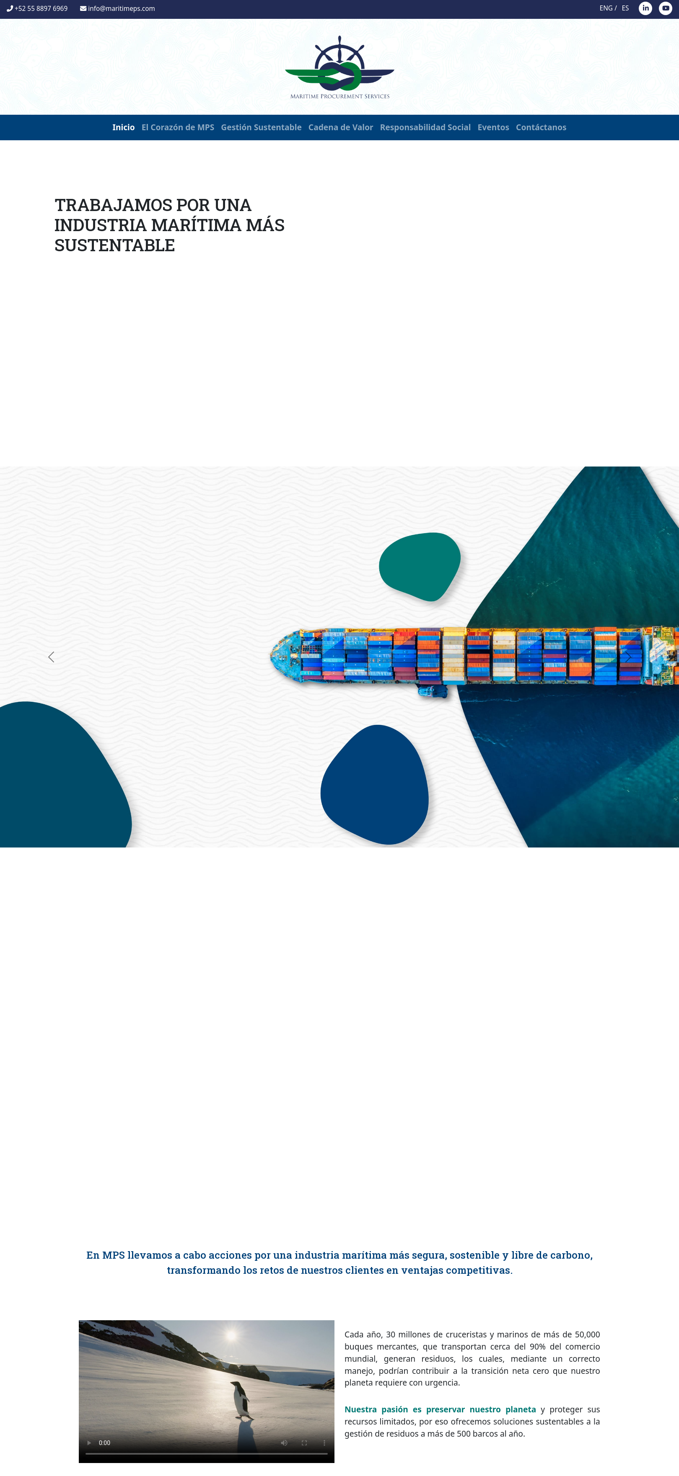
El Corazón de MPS (178, 127)
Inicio (123, 127)
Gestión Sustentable (261, 127)
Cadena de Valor (340, 127)
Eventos (494, 127)
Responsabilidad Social (425, 127)
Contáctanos (541, 127)
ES (625, 8)
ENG (606, 8)
